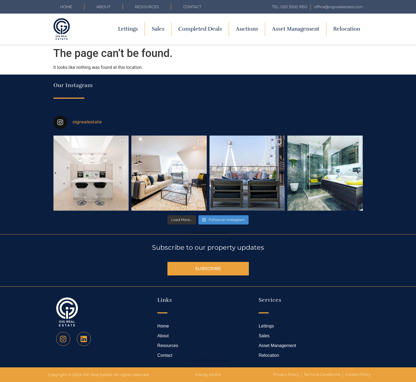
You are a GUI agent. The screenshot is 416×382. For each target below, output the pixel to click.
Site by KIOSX (208, 374)
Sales (158, 28)
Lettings (128, 28)
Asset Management (295, 28)
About (103, 6)
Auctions (247, 28)
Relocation (346, 28)
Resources (147, 6)
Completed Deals (200, 28)
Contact (192, 6)
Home (66, 6)
